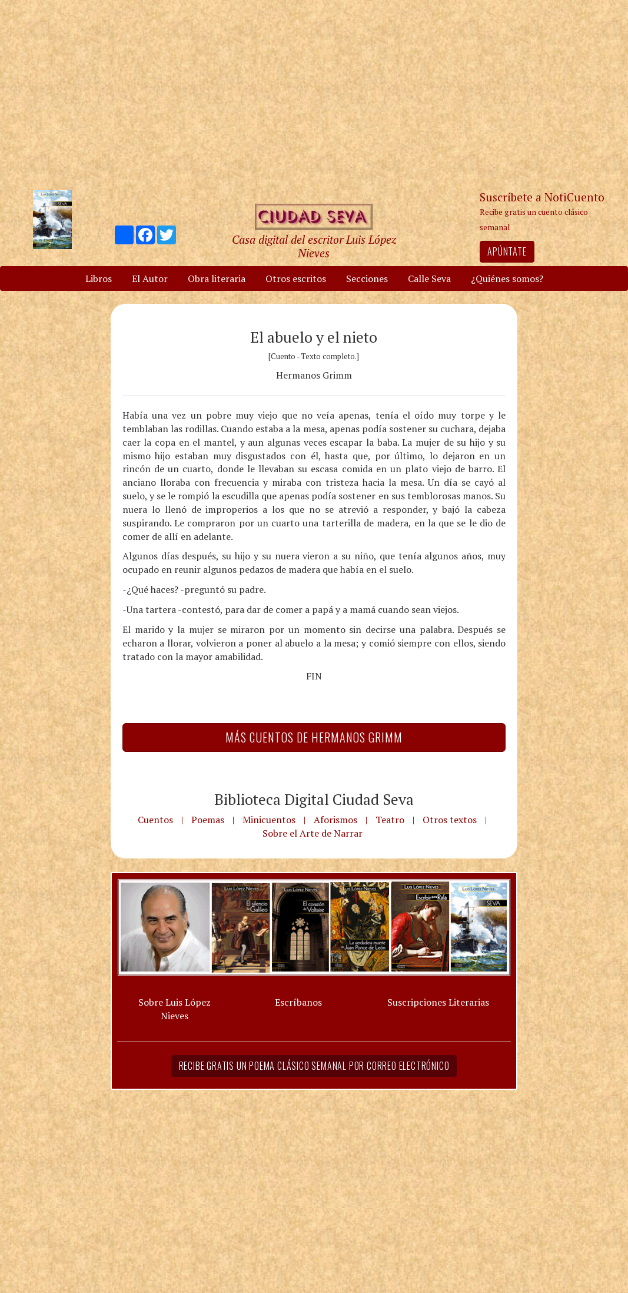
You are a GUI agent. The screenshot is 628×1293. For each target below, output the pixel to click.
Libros (98, 278)
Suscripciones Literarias (438, 1002)
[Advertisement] (314, 94)
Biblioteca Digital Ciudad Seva (314, 799)
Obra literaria (216, 278)
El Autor (150, 278)
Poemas (207, 819)
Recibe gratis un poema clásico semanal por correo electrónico (314, 1066)
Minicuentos (268, 819)
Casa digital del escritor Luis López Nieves (314, 246)
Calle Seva (429, 278)
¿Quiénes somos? (507, 278)
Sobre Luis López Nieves (174, 1009)
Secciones (367, 278)
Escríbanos (298, 1002)
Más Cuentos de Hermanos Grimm (314, 737)
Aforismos (335, 819)
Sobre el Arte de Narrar (313, 833)
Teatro (390, 819)
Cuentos (155, 819)
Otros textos (450, 819)
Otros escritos (295, 278)
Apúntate (506, 251)
